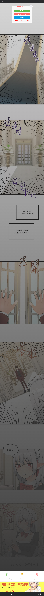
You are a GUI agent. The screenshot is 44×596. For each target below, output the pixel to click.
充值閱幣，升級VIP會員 (22, 14)
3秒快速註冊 (22, 10)
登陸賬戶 (22, 17)
